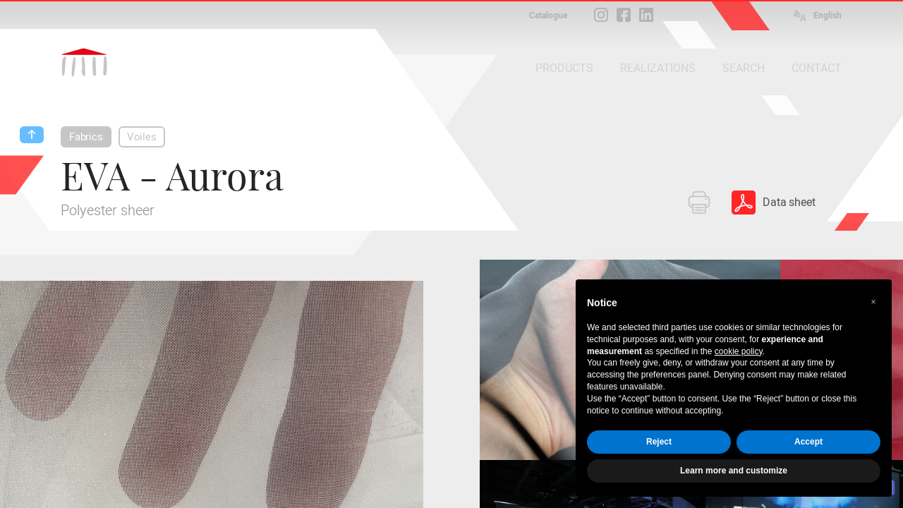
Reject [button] (659, 442)
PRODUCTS (564, 68)
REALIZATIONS (658, 68)
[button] (873, 302)
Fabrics (86, 137)
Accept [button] (808, 442)
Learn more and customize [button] (733, 471)
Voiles (142, 137)
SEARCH (743, 68)
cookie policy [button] (739, 351)
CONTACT (817, 68)
